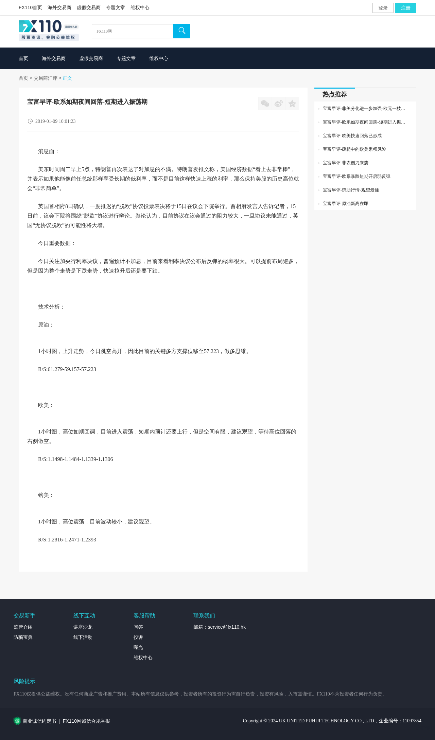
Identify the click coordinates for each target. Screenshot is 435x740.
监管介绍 (23, 627)
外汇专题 (425, 728)
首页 (23, 78)
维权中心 (140, 7)
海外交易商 (59, 7)
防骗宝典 (23, 637)
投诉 (138, 637)
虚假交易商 (89, 7)
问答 (138, 627)
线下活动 (82, 637)
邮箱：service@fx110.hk (219, 627)
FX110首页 (30, 7)
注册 (406, 8)
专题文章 (115, 7)
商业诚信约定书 (39, 721)
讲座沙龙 (82, 627)
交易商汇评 (45, 78)
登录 (383, 8)
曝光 (138, 647)
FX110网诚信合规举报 (86, 721)
